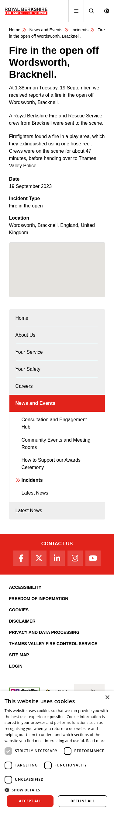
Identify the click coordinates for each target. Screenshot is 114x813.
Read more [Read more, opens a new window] (95, 740)
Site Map (19, 654)
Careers (24, 386)
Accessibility (25, 587)
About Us (26, 335)
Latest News (35, 492)
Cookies (19, 609)
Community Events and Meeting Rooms (56, 443)
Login (15, 666)
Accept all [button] (30, 801)
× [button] (107, 697)
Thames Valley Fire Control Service (53, 643)
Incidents (79, 29)
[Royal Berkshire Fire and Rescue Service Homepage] (26, 11)
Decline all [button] (83, 801)
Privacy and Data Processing (44, 632)
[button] (91, 11)
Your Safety (28, 369)
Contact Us (57, 543)
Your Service (29, 352)
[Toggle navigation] (76, 11)
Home (14, 29)
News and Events (45, 29)
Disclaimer (22, 621)
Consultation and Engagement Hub (54, 423)
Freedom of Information (38, 598)
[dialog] (57, 752)
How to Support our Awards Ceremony (51, 463)
